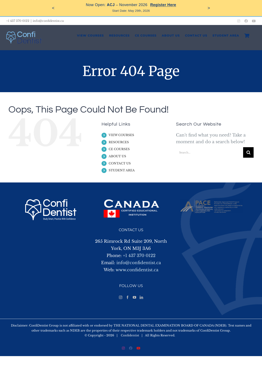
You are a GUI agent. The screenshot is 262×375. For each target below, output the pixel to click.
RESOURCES (119, 142)
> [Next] (209, 8)
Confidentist (130, 335)
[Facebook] (127, 297)
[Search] (248, 152)
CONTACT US (120, 163)
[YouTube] (134, 297)
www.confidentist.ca (137, 269)
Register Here (163, 5)
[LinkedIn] (141, 297)
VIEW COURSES (121, 135)
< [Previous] (53, 8)
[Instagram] (120, 297)
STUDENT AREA (122, 170)
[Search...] (209, 152)
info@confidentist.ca (48, 21)
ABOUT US (117, 156)
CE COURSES (119, 149)
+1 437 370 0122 (139, 255)
